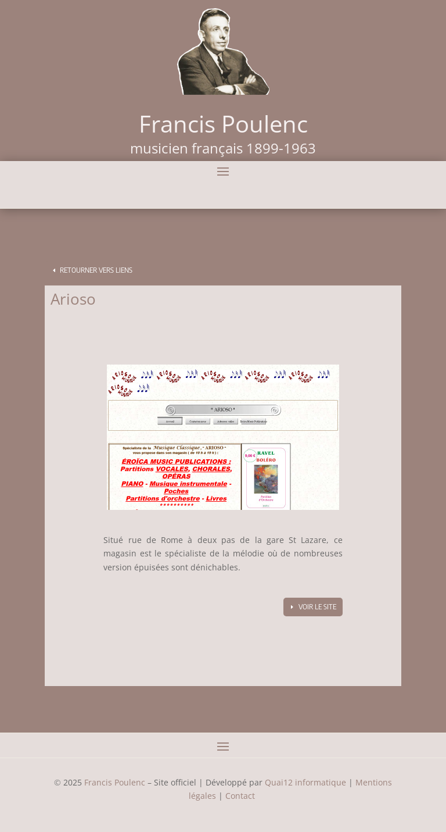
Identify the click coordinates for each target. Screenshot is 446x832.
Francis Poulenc (114, 782)
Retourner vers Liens (96, 270)
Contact (241, 795)
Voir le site (317, 606)
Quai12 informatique (305, 782)
